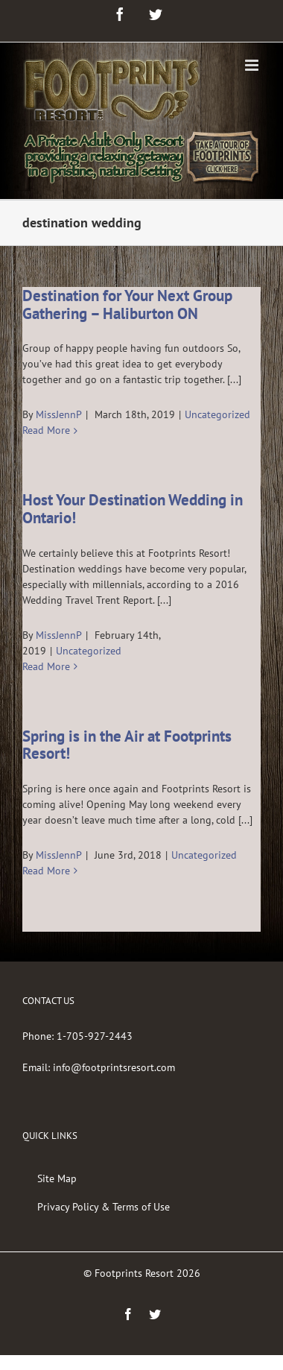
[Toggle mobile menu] (253, 65)
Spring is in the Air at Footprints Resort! (127, 745)
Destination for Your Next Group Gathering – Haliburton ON (127, 304)
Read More (46, 430)
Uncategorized (217, 414)
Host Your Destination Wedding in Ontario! (132, 509)
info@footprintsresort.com (114, 1067)
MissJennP (59, 414)
